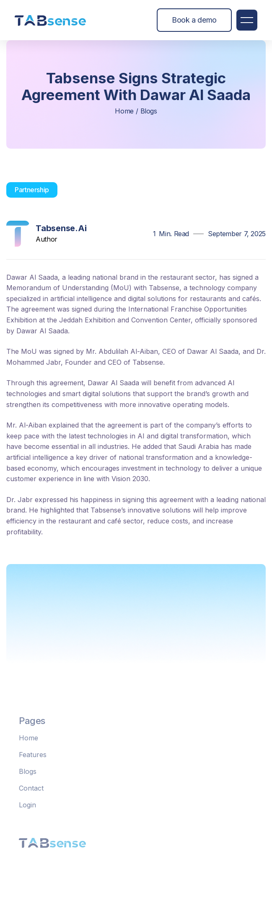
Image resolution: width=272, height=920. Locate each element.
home (124, 111)
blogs (148, 111)
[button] (246, 20)
